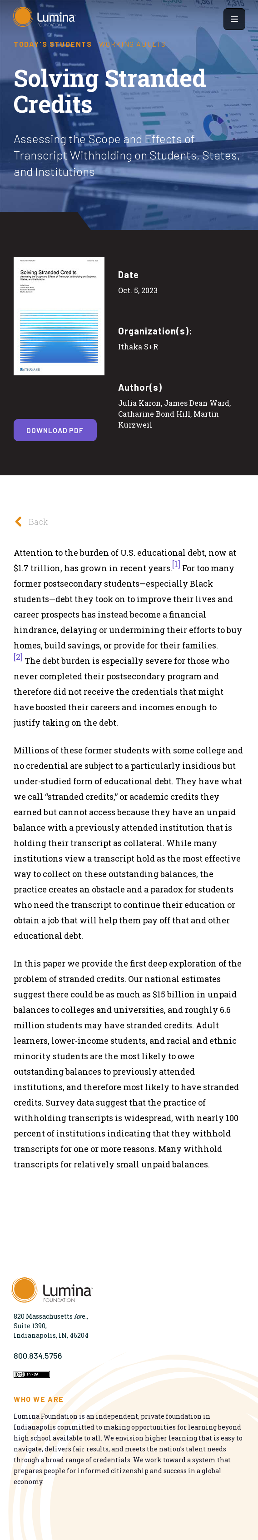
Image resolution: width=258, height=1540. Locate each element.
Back (28, 521)
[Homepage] (44, 19)
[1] (176, 563)
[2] (18, 656)
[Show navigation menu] (234, 19)
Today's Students (53, 44)
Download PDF (55, 430)
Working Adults (132, 44)
